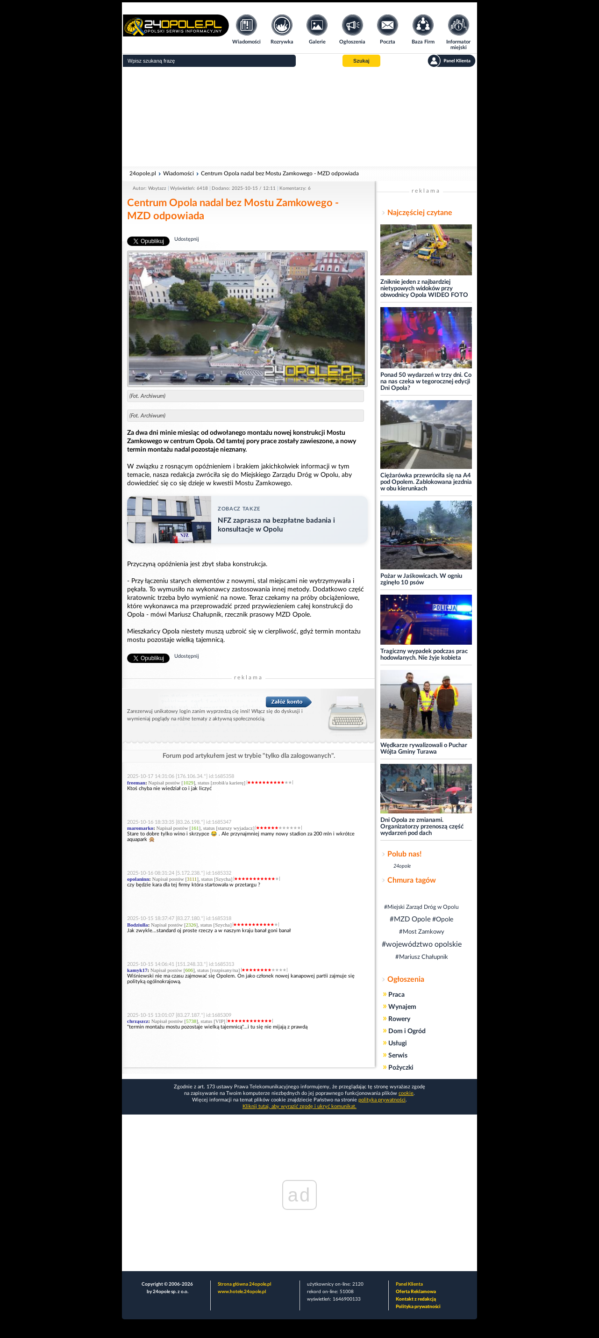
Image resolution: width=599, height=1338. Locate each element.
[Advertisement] (299, 117)
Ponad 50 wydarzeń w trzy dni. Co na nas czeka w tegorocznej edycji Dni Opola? (425, 381)
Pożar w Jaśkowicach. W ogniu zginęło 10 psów (421, 579)
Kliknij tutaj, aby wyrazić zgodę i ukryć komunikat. (299, 1106)
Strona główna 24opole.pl (244, 1284)
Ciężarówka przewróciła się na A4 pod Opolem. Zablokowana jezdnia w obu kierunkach (426, 482)
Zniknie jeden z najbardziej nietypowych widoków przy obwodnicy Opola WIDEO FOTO (424, 288)
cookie (406, 1093)
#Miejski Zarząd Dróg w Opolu (421, 907)
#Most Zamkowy (421, 932)
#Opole (442, 919)
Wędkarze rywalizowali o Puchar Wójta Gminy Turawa (423, 748)
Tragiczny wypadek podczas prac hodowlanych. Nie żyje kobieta (424, 654)
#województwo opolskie (422, 944)
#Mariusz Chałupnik (421, 957)
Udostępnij (186, 239)
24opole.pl (142, 173)
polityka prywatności (382, 1099)
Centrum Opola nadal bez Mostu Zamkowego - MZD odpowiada (280, 173)
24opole (402, 866)
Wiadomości (178, 173)
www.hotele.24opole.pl (242, 1291)
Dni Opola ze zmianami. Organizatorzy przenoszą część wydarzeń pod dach (422, 826)
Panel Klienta (409, 1284)
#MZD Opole (410, 919)
